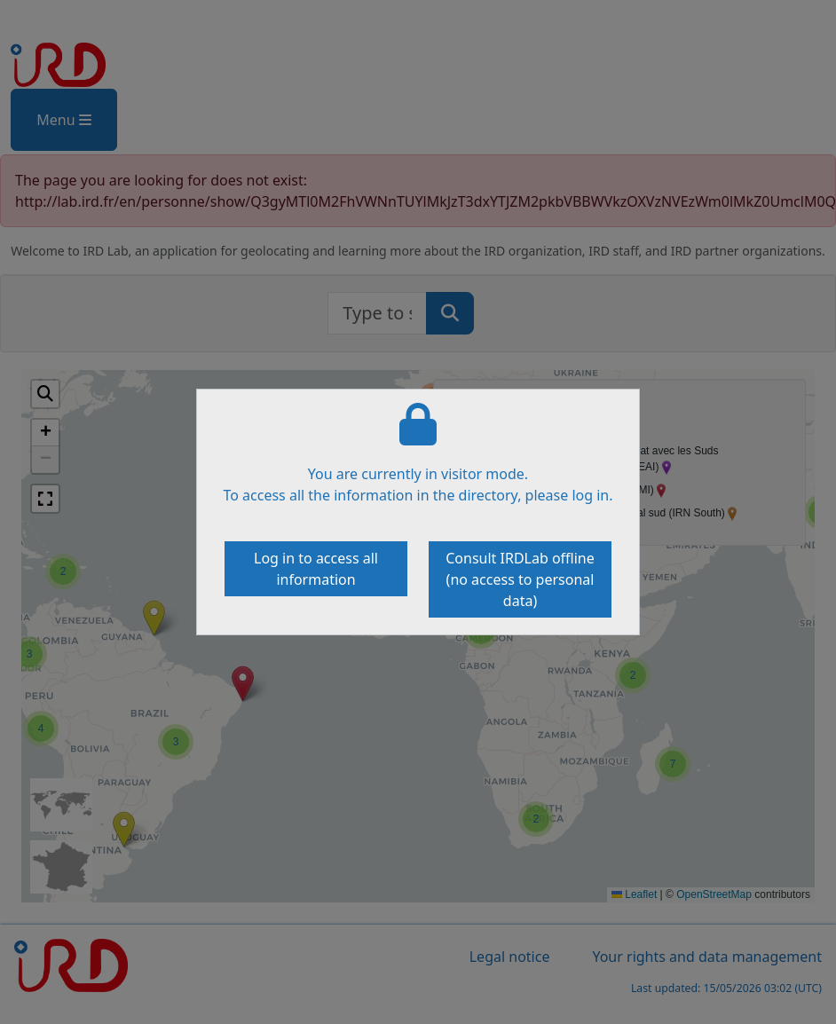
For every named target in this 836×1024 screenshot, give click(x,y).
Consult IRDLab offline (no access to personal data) (520, 579)
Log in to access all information (316, 568)
